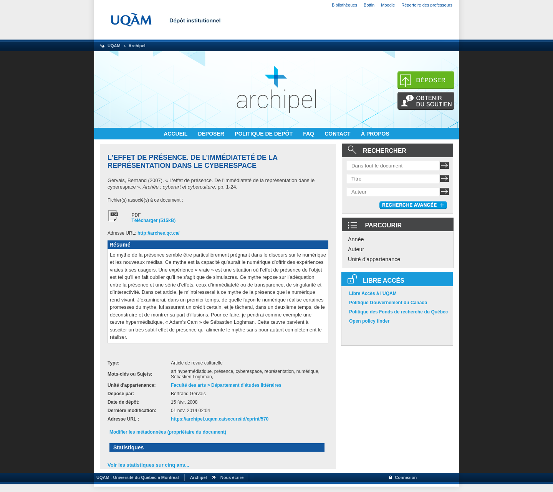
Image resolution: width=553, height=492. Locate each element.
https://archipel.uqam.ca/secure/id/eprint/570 (219, 419)
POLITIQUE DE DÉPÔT (264, 134)
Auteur (356, 249)
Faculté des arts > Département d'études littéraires (226, 385)
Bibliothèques (344, 5)
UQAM (114, 45)
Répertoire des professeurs (426, 5)
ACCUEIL (176, 134)
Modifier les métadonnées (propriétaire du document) (167, 432)
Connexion (406, 477)
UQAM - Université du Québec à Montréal (136, 477)
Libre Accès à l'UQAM (373, 293)
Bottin (369, 5)
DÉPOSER (211, 134)
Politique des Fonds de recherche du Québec (398, 312)
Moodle (388, 5)
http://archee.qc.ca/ (158, 233)
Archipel (137, 45)
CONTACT (338, 134)
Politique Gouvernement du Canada (388, 302)
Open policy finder (369, 321)
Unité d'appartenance (374, 259)
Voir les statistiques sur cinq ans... (148, 465)
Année (356, 239)
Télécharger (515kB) (154, 220)
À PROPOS (375, 134)
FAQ (309, 134)
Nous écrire (232, 477)
